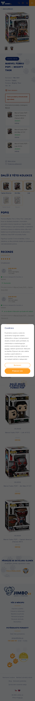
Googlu (7, 348)
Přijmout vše (17, 371)
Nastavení (17, 365)
